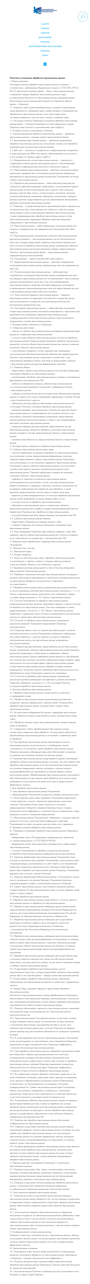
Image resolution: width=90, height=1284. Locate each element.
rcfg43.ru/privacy (35, 1274)
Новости (45, 33)
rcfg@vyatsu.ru (33, 811)
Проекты (45, 28)
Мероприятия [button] (45, 37)
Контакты (45, 51)
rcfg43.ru (60, 127)
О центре (45, 24)
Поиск (45, 55)
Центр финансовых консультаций (45, 46)
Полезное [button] (45, 42)
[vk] (45, 64)
